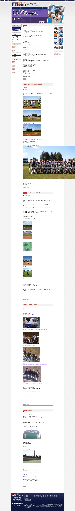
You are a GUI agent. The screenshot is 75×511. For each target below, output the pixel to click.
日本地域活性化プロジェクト (36, 505)
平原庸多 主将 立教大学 (45, 496)
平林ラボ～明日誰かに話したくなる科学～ (55, 506)
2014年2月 (13, 61)
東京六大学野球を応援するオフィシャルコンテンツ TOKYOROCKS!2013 (18, 3)
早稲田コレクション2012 (29, 504)
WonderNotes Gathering (43, 505)
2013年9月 (13, 65)
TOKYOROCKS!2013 (57, 54)
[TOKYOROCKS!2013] (17, 499)
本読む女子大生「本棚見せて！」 (58, 505)
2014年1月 (13, 62)
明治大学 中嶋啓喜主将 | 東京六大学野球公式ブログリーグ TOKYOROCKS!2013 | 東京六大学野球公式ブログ (37, 16)
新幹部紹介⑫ (14, 46)
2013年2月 (13, 72)
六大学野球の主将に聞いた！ (32, 8)
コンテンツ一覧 (72, 0)
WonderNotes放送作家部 (53, 504)
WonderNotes (56, 55)
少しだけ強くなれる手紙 (45, 506)
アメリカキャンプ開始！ (32, 304)
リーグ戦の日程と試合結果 (45, 8)
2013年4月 (13, 69)
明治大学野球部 (56, 53)
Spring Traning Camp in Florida (34, 192)
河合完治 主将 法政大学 (54, 495)
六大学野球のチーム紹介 (39, 8)
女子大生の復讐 (29, 505)
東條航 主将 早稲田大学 (53, 496)
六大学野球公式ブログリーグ (16, 8)
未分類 (28, 187)
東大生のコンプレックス (50, 505)
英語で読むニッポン (39, 506)
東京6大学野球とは (24, 8)
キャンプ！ (30, 410)
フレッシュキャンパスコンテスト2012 (38, 504)
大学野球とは (26, 496)
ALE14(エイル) (28, 507)
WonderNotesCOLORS (46, 504)
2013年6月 (13, 66)
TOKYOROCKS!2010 (28, 499)
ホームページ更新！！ (32, 25)
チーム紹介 (26, 498)
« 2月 (12, 41)
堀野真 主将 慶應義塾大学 (37, 495)
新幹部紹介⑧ (14, 51)
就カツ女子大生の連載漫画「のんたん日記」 (30, 506)
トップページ (67, 0)
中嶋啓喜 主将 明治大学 (46, 495)
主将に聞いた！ (27, 497)
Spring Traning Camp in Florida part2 (35, 84)
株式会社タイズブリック (17, 505)
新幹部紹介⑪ (14, 47)
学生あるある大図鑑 (59, 504)
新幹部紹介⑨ (14, 50)
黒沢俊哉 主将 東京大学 (37, 496)
